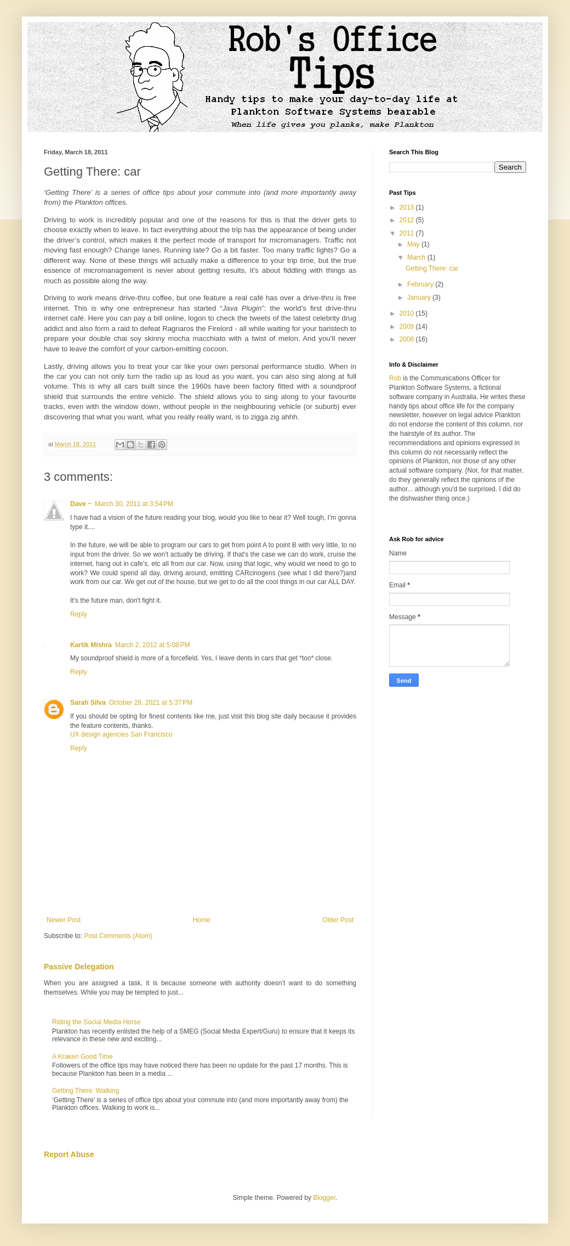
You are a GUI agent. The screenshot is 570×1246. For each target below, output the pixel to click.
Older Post (338, 920)
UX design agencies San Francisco (121, 734)
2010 (408, 313)
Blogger (324, 1198)
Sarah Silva (88, 702)
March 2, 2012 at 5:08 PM (152, 645)
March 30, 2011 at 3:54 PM (134, 504)
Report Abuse (69, 1154)
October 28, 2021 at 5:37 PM (150, 702)
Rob (395, 378)
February (421, 284)
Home (201, 920)
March (417, 257)
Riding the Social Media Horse (96, 1022)
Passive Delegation (79, 966)
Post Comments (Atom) (118, 936)
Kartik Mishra (91, 645)
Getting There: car (432, 268)
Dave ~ (81, 504)
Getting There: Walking (85, 1091)
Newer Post (64, 920)
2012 (408, 220)
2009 (408, 326)
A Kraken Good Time (82, 1056)
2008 (408, 339)
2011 (408, 233)
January (419, 297)
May (414, 244)
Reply (78, 614)
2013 (408, 207)
